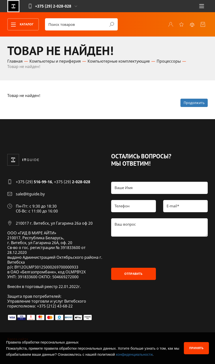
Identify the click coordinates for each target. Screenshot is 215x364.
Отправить (133, 274)
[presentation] (148, 252)
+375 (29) (34, 181)
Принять (196, 348)
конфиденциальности (134, 354)
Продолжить (194, 102)
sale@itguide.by (30, 194)
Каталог (21, 24)
